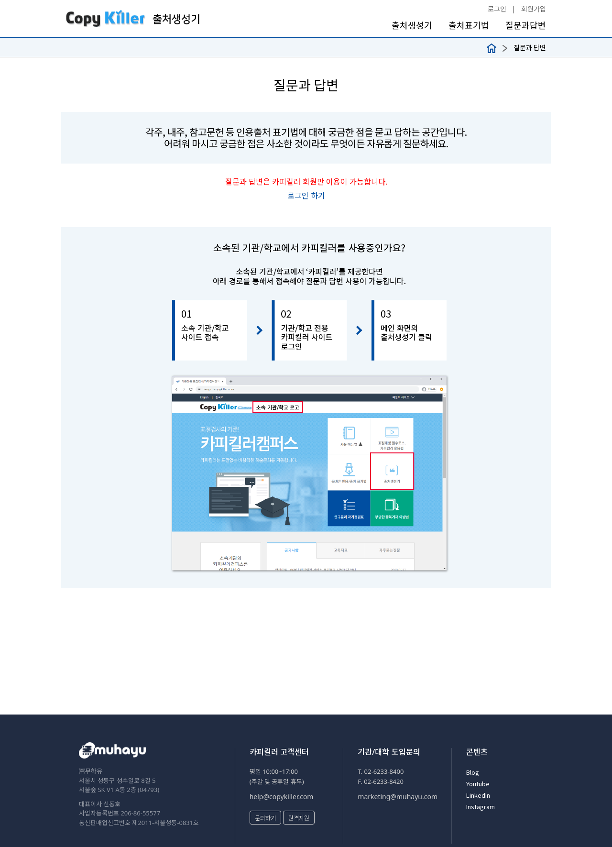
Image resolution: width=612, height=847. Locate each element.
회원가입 (533, 8)
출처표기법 (468, 25)
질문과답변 (525, 25)
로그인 (497, 8)
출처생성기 (412, 25)
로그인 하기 (306, 195)
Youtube (478, 783)
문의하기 (265, 818)
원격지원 (298, 818)
